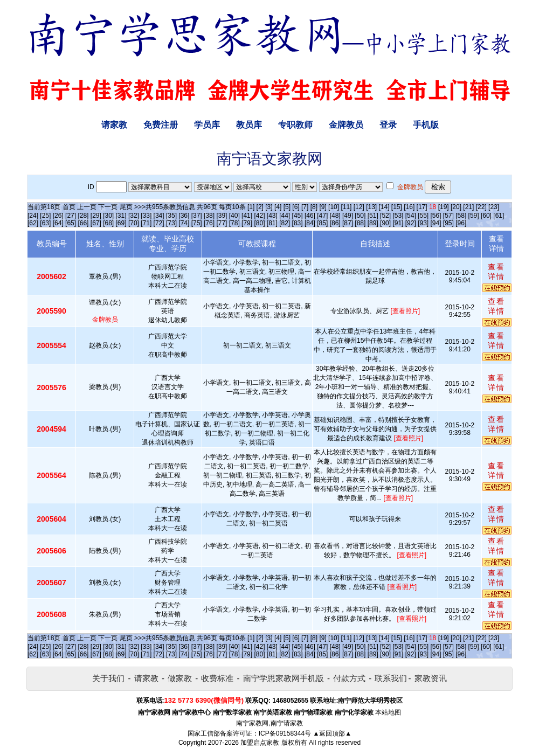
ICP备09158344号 (285, 733)
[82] (284, 223)
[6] (295, 207)
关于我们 (108, 678)
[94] (436, 223)
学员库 (207, 124)
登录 (388, 124)
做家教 (180, 678)
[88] (360, 223)
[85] (322, 223)
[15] (396, 207)
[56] (436, 215)
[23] (493, 207)
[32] (133, 215)
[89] (373, 223)
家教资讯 (430, 678)
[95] (448, 223)
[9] (322, 207)
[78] (234, 223)
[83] (297, 223)
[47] (322, 215)
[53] (397, 215)
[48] (335, 215)
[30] (108, 215)
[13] (371, 207)
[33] (146, 215)
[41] (246, 215)
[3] (268, 207)
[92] (410, 223)
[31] (121, 215)
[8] (313, 207)
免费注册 (160, 124)
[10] (333, 207)
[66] (83, 223)
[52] (385, 215)
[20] (456, 207)
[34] (159, 215)
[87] (347, 223)
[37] (196, 215)
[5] (287, 207)
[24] (32, 215)
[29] (96, 215)
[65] (70, 223)
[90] (385, 223)
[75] (196, 223)
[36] (183, 215)
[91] (397, 223)
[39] (221, 215)
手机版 (426, 124)
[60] (486, 215)
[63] (45, 223)
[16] (409, 207)
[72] (159, 223)
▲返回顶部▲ (332, 733)
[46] (310, 215)
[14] (384, 207)
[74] (183, 223)
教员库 (249, 124)
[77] (221, 223)
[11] (346, 207)
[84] (310, 223)
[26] (58, 215)
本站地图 (388, 712)
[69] (121, 223)
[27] (70, 215)
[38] (209, 215)
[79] (246, 223)
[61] (498, 215)
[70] (133, 223)
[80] (259, 223)
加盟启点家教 (259, 742)
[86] (335, 223)
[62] (32, 223)
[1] (250, 207)
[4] (277, 207)
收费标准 (217, 678)
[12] (359, 207)
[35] (171, 215)
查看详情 (496, 271)
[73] (171, 223)
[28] (83, 215)
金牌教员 (346, 124)
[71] (146, 223)
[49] (347, 215)
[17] (422, 207)
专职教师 (295, 124)
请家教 (114, 124)
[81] (272, 223)
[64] (58, 223)
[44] (284, 215)
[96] (460, 223)
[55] (423, 215)
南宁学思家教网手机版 (283, 678)
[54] (410, 215)
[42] (259, 215)
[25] (45, 215)
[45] (297, 215)
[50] (360, 215)
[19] (443, 207)
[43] (272, 215)
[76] (209, 223)
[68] (108, 223)
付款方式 (349, 678)
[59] (473, 215)
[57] (448, 215)
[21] (468, 207)
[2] (260, 207)
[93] (423, 223)
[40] (234, 215)
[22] (481, 207)
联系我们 (391, 678)
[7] (304, 207)
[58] (460, 215)
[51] (373, 215)
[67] (96, 223)
